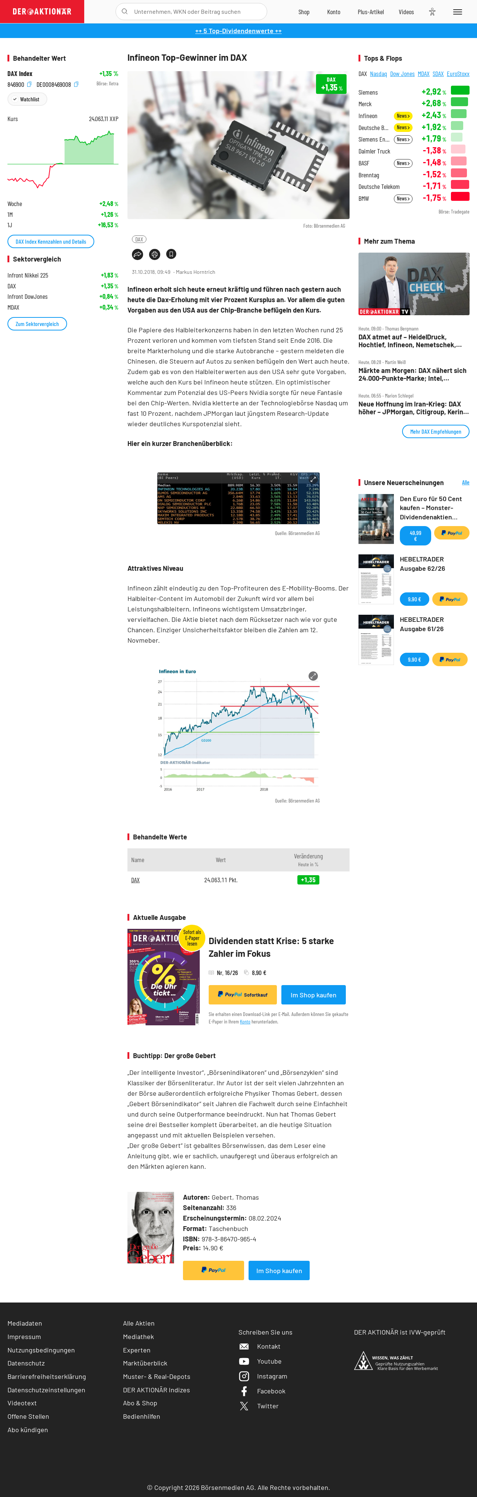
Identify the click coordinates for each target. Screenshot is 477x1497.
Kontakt (259, 1346)
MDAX (424, 73)
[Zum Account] (333, 11)
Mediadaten (24, 1323)
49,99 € (415, 535)
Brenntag (368, 175)
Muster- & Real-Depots (156, 1376)
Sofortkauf (243, 994)
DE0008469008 (57, 83)
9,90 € (414, 598)
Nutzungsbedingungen (41, 1350)
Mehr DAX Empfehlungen (435, 431)
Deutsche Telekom (379, 186)
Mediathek (138, 1336)
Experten (137, 1350)
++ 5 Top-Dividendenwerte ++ (238, 30)
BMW (363, 198)
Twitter (258, 1406)
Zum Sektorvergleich (37, 323)
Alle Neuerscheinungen (459, 483)
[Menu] (456, 11)
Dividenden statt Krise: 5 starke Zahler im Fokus (271, 947)
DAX (139, 239)
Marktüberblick (145, 1363)
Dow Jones (402, 73)
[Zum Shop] (304, 11)
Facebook (261, 1391)
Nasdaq (378, 73)
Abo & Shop (140, 1403)
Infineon (368, 116)
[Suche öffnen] (125, 11)
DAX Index (19, 73)
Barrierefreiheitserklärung (46, 1376)
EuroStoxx (458, 73)
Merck (365, 104)
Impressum (24, 1336)
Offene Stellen (28, 1416)
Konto (245, 1021)
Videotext (22, 1403)
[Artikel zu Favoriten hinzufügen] (171, 254)
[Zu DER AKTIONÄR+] (370, 11)
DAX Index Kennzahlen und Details (51, 241)
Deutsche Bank (373, 128)
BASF (363, 163)
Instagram (262, 1376)
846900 (19, 83)
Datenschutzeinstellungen (46, 1390)
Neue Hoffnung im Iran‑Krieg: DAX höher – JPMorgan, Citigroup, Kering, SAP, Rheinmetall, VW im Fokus (413, 407)
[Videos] (406, 11)
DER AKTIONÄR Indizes (156, 1390)
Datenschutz (26, 1363)
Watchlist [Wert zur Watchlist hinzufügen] (29, 98)
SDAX (438, 73)
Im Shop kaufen (314, 995)
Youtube (260, 1361)
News (403, 116)
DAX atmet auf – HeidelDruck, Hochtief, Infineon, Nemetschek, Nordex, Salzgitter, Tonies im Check (411, 340)
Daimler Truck (374, 151)
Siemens (368, 92)
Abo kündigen (27, 1429)
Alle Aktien (139, 1323)
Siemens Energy (373, 139)
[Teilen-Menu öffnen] (137, 254)
